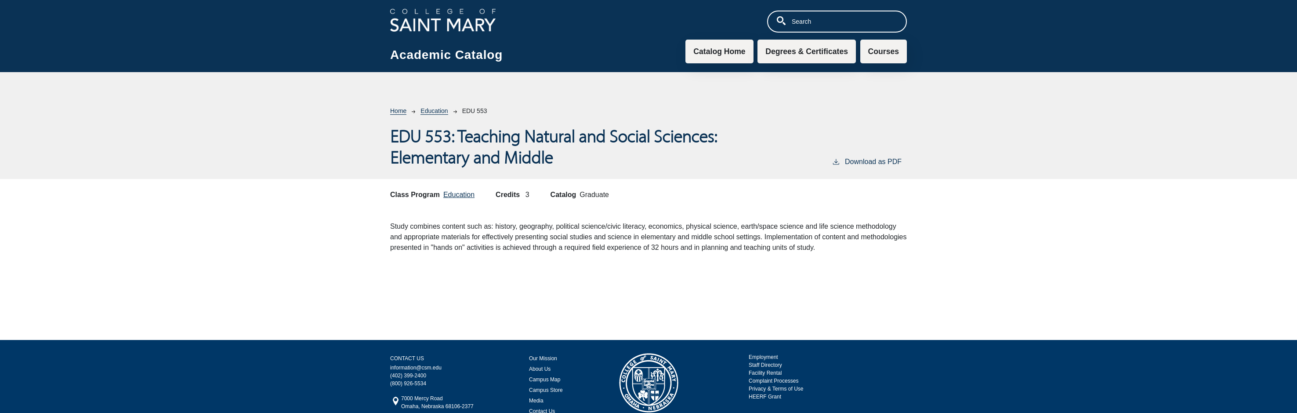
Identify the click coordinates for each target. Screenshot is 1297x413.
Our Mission (543, 358)
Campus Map (544, 379)
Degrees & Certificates (806, 51)
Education (434, 110)
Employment (763, 357)
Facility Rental (765, 373)
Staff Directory (765, 365)
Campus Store (546, 390)
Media (536, 401)
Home (398, 110)
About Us (540, 369)
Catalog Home (719, 51)
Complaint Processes (773, 381)
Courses (883, 51)
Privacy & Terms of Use (776, 389)
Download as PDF (867, 161)
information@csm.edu (416, 368)
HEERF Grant (765, 397)
